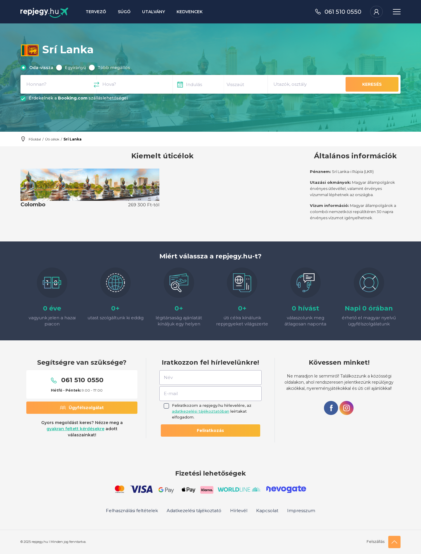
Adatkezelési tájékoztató (194, 510)
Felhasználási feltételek (132, 510)
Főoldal (35, 139)
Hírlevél (238, 510)
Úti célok (52, 139)
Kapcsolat (267, 510)
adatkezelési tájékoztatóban (200, 411)
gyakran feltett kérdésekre (75, 428)
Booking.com (72, 98)
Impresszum (301, 510)
